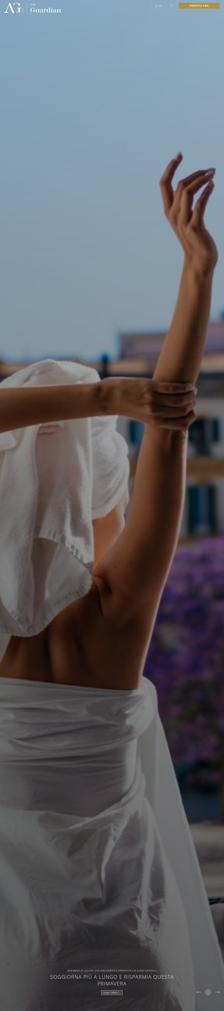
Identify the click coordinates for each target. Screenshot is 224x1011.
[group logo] (14, 8)
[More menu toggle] (172, 6)
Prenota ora (199, 5)
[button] (158, 5)
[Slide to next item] (218, 992)
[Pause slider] (208, 992)
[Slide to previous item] (199, 992)
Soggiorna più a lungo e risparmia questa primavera (112, 980)
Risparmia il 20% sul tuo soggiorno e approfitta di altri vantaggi (112, 970)
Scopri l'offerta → (112, 992)
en (160, 5)
